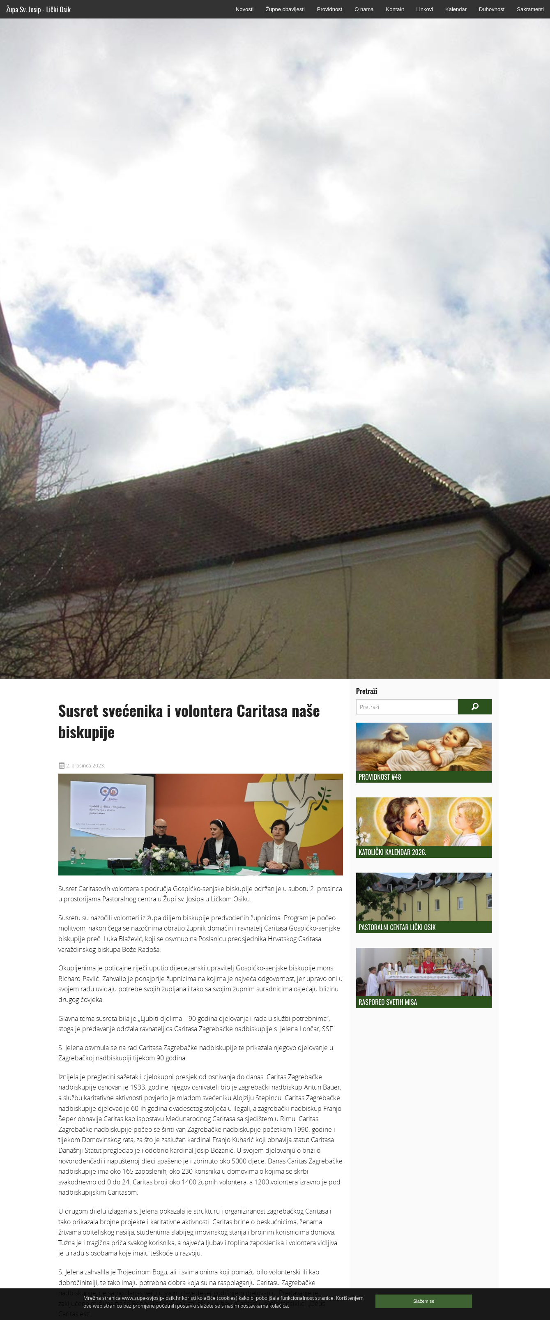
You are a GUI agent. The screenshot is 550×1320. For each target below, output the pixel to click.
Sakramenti (530, 9)
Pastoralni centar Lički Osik (397, 927)
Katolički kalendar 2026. (392, 852)
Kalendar (456, 9)
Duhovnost (491, 9)
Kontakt (395, 9)
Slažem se (423, 1301)
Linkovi (425, 9)
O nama (363, 9)
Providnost (329, 9)
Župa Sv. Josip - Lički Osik (38, 9)
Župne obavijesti (285, 9)
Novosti (244, 9)
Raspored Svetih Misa (388, 1002)
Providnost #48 (380, 777)
